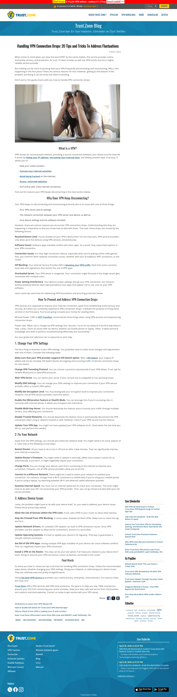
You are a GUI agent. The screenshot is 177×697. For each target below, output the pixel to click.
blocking (139, 618)
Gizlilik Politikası (16, 662)
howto (160, 618)
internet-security (154, 613)
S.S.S (38, 662)
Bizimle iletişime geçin (47, 650)
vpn (159, 610)
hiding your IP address (37, 157)
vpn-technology (45, 620)
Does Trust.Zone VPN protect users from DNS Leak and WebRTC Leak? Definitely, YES (53, 615)
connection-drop (72, 620)
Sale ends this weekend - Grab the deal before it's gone (144, 665)
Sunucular (152, 15)
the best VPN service (31, 577)
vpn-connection (29, 620)
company (130, 613)
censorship (151, 610)
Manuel (40, 667)
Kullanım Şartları (16, 658)
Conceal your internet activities (35, 171)
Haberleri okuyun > (126, 676)
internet (138, 613)
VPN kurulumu (128, 15)
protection (142, 610)
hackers (150, 621)
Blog (38, 658)
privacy (144, 613)
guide (136, 621)
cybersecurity (154, 615)
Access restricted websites (33, 181)
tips (83, 620)
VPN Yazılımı (14, 650)
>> (115, 1)
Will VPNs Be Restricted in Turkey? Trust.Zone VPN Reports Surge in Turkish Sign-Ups (142, 509)
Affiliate (11, 671)
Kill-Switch (92, 357)
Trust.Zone (20, 586)
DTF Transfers (45, 317)
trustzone (129, 610)
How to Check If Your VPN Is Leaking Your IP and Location (40, 611)
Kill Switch (58, 620)
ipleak (18, 620)
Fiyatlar (114, 15)
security (146, 618)
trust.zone (133, 615)
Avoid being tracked (30, 176)
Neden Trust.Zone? (97, 15)
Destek (164, 15)
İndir (141, 15)
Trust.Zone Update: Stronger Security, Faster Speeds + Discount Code (144, 580)
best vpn (153, 618)
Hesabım (164, 6)
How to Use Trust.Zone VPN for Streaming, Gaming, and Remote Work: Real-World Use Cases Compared (143, 526)
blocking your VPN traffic (78, 265)
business (143, 621)
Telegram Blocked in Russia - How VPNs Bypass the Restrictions (142, 588)
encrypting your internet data (65, 157)
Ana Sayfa (13, 645)
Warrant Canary (16, 667)
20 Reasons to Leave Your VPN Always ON (33, 604)
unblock (143, 616)
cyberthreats (130, 618)
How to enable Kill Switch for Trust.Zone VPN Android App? (41, 607)
